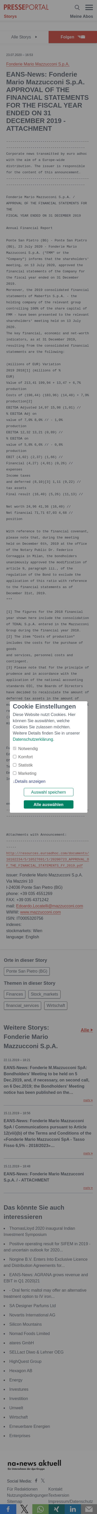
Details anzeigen (30, 781)
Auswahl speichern (48, 792)
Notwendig (28, 748)
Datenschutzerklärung (33, 739)
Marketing (27, 773)
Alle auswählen (49, 804)
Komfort (25, 757)
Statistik (25, 765)
